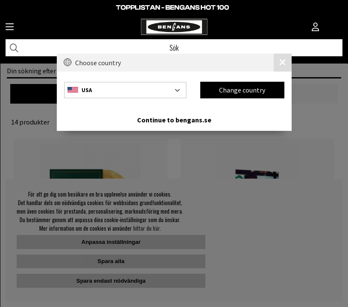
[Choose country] (125, 89)
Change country (242, 90)
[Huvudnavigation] (10, 27)
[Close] (283, 63)
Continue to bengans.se (174, 119)
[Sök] (174, 47)
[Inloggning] (315, 28)
